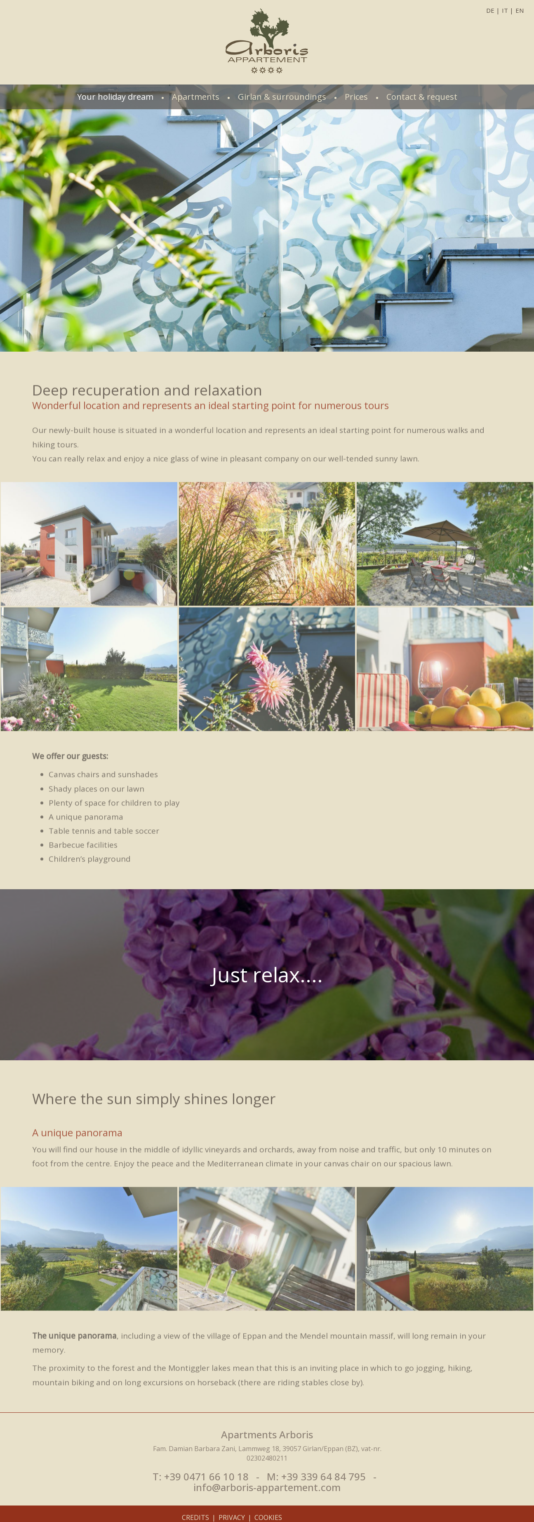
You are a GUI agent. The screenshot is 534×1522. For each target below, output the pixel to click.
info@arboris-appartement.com (267, 1487)
